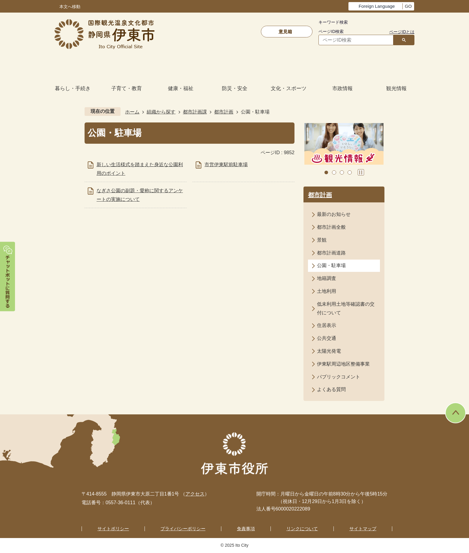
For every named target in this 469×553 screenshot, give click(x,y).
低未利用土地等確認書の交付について (346, 308)
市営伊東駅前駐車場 (226, 164)
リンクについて (302, 528)
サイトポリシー (113, 528)
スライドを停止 (361, 172)
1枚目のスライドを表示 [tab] (326, 172)
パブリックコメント (338, 376)
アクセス (195, 493)
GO (408, 6)
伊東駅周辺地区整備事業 (343, 363)
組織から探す (161, 111)
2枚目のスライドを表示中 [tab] (334, 172)
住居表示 (326, 325)
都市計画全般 (331, 227)
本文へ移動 (69, 6)
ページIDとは (401, 31)
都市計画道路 (331, 252)
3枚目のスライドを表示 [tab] (342, 172)
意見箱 (285, 31)
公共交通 (326, 338)
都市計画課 (195, 111)
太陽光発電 (329, 351)
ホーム (132, 111)
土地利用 (326, 291)
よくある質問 (331, 389)
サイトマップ (362, 528)
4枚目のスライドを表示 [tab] (350, 172)
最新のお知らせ (334, 214)
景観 (322, 240)
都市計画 (223, 111)
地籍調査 (326, 278)
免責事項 (246, 528)
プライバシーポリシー (182, 528)
